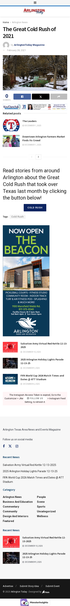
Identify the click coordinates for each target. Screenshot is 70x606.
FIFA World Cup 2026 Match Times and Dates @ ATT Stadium (42, 377)
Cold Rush (35, 207)
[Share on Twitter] (40, 97)
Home (6, 22)
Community (10, 511)
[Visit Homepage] (34, 12)
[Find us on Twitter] (10, 446)
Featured (8, 521)
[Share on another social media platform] (58, 97)
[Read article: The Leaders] (11, 125)
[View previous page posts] (32, 157)
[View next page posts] (38, 157)
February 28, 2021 (16, 50)
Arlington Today (19, 591)
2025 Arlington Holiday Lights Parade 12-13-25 (30, 471)
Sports (41, 506)
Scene (41, 501)
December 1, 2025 (31, 126)
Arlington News (20, 22)
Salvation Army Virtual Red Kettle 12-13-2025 (29, 464)
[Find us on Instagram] (16, 446)
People (41, 496)
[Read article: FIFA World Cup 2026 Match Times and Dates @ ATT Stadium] (10, 379)
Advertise (8, 586)
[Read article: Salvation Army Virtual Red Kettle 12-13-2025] (10, 347)
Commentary (11, 506)
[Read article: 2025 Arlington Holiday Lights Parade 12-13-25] (10, 363)
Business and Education (18, 501)
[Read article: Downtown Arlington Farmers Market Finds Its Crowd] (11, 141)
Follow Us (35, 398)
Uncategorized (46, 511)
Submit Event (53, 586)
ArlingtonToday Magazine (29, 44)
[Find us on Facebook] (4, 446)
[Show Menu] (35, 3)
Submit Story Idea (29, 586)
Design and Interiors (15, 516)
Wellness (42, 516)
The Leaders (29, 121)
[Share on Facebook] (22, 97)
